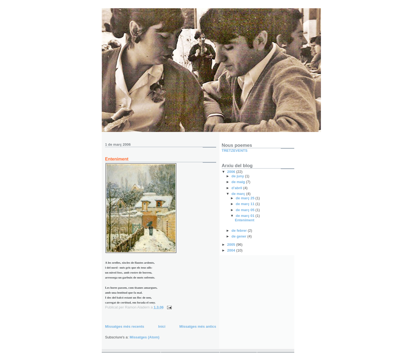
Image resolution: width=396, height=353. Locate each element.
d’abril (237, 188)
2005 (231, 244)
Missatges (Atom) (144, 337)
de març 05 (245, 210)
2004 (231, 250)
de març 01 (245, 216)
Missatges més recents (124, 326)
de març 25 (245, 198)
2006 (231, 172)
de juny (238, 176)
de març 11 (245, 204)
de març (239, 194)
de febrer (240, 230)
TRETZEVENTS (235, 150)
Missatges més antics (197, 326)
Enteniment (116, 159)
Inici (161, 326)
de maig (239, 182)
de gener (240, 236)
